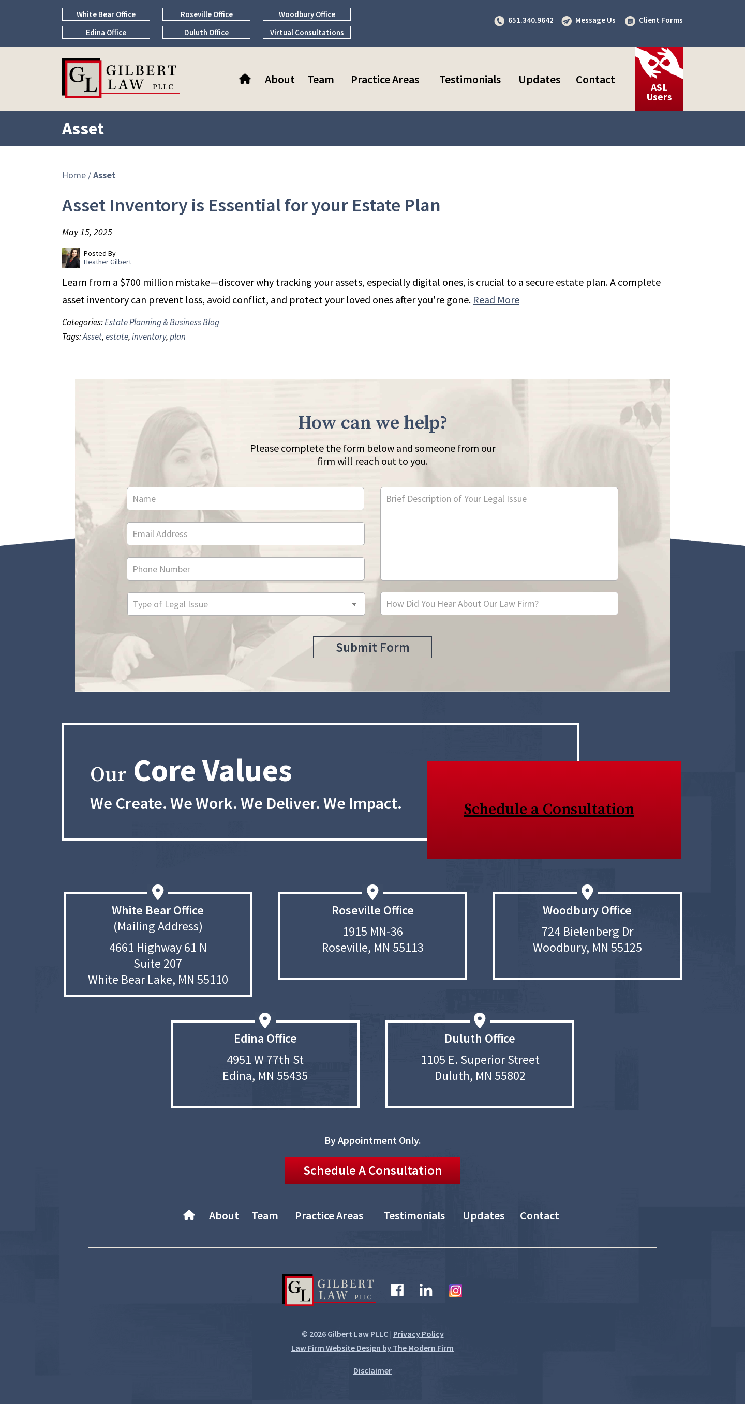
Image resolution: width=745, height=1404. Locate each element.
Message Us (595, 20)
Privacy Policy (418, 1334)
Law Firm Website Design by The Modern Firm (372, 1347)
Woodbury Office (307, 14)
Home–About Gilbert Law (246, 79)
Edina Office (106, 32)
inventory (149, 336)
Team (320, 79)
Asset (92, 336)
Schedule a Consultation (549, 809)
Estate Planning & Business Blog (162, 322)
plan (178, 336)
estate (117, 336)
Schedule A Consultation (372, 1170)
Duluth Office (206, 32)
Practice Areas (385, 79)
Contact (595, 79)
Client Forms (661, 20)
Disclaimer (372, 1370)
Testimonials (470, 79)
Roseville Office (207, 14)
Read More (496, 299)
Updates (539, 79)
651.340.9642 (531, 20)
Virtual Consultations (307, 32)
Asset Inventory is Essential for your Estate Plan (251, 205)
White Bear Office (106, 14)
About (280, 79)
